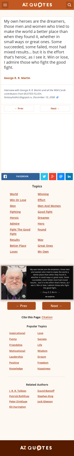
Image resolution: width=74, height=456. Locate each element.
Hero (41, 223)
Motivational (17, 351)
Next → (55, 108)
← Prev (19, 108)
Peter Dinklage (18, 401)
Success (42, 339)
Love (40, 333)
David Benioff (45, 391)
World (14, 194)
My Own (43, 251)
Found (42, 229)
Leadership (16, 356)
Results (15, 240)
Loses (14, 251)
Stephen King (45, 396)
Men (13, 206)
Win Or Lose (18, 200)
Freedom (42, 362)
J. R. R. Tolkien (17, 391)
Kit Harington (17, 407)
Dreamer (43, 218)
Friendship (15, 345)
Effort (41, 200)
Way (40, 240)
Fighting (15, 212)
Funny (13, 339)
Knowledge (16, 368)
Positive (14, 362)
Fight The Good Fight (20, 232)
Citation (47, 317)
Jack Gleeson (45, 401)
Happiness (43, 368)
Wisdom (42, 351)
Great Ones (45, 246)
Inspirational (17, 333)
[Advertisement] (37, 143)
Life (39, 345)
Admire (15, 223)
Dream (41, 356)
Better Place (18, 246)
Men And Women (49, 206)
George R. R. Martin (17, 78)
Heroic (14, 218)
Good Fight (45, 212)
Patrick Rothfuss (19, 396)
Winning (43, 194)
